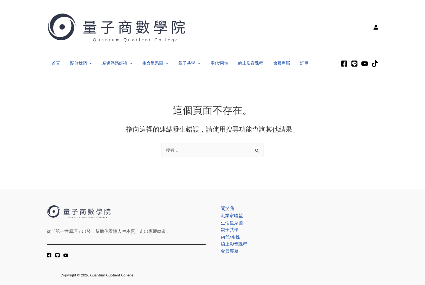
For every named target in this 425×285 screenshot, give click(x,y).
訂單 (288, 63)
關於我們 (78, 63)
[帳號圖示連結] (375, 27)
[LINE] (354, 63)
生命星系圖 (149, 63)
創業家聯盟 (230, 215)
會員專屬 (267, 63)
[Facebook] (344, 63)
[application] (86, 63)
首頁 (55, 63)
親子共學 (181, 63)
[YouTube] (65, 255)
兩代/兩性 (209, 63)
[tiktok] (374, 63)
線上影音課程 (238, 63)
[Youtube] (364, 63)
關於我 (226, 208)
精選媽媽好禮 (113, 63)
